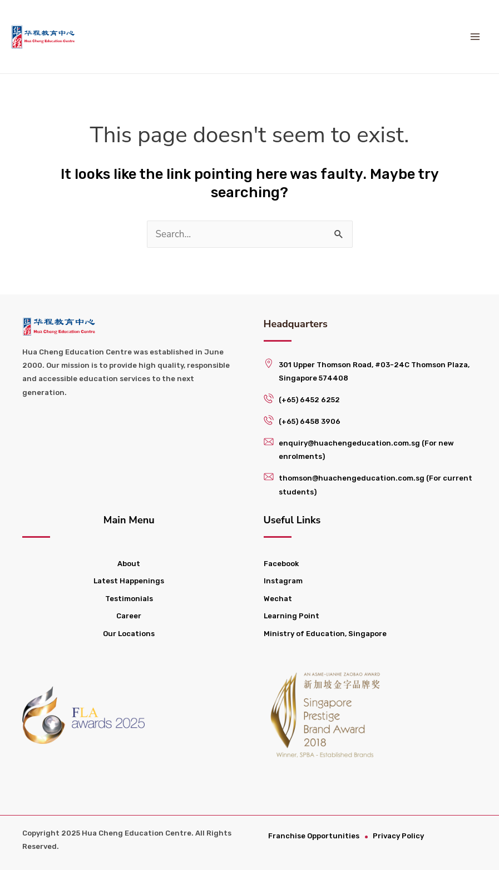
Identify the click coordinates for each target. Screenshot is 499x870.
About (128, 563)
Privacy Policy (400, 836)
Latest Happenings (128, 581)
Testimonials (129, 598)
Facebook (281, 563)
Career (128, 616)
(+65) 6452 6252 (309, 400)
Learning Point (291, 616)
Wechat (278, 598)
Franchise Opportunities (314, 836)
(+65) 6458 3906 (309, 421)
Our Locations (129, 633)
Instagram (283, 581)
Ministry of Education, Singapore (325, 633)
